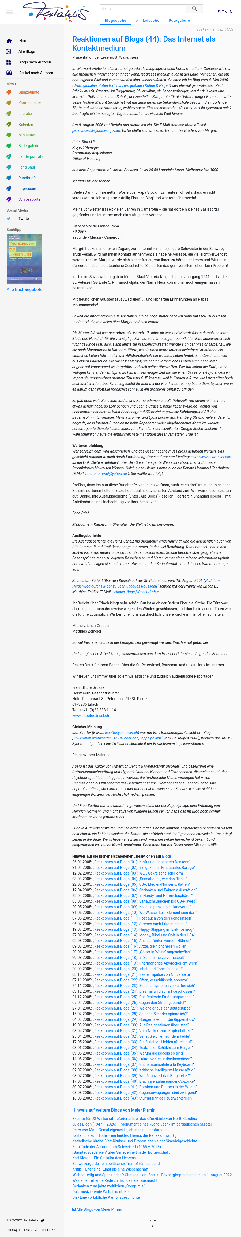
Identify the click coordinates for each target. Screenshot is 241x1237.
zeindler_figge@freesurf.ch (134, 592)
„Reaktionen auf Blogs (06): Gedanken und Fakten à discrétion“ (145, 890)
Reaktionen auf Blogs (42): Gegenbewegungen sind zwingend (145, 1092)
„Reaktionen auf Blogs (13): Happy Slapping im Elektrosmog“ (143, 929)
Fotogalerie (179, 20)
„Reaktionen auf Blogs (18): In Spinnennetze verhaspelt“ (139, 957)
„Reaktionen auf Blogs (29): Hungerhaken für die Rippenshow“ (144, 1019)
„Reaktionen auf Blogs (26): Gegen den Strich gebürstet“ (139, 1002)
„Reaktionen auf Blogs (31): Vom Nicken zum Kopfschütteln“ (143, 1031)
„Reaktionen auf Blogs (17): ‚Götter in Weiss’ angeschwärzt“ (142, 952)
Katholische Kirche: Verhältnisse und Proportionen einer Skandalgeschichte (134, 1141)
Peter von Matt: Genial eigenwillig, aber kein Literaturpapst (120, 1130)
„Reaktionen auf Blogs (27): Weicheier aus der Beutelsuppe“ (142, 1008)
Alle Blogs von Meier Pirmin (97, 1209)
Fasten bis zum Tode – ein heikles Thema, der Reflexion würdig (124, 1135)
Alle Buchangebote (24, 289)
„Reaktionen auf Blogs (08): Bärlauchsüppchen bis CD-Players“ (144, 901)
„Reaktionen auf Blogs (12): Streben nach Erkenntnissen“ (140, 924)
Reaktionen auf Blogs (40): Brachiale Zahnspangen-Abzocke (144, 1081)
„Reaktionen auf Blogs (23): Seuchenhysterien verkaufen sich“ (144, 986)
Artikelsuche (147, 20)
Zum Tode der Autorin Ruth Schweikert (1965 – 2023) (116, 1147)
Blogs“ (167, 856)
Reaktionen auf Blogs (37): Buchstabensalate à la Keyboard (143, 1064)
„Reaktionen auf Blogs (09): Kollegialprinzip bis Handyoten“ (142, 907)
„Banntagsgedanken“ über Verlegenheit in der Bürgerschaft (121, 1152)
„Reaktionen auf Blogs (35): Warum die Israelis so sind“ (138, 1053)
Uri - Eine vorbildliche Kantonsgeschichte (106, 1197)
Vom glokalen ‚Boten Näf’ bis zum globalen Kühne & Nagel (121, 85)
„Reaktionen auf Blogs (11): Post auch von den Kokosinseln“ (142, 918)
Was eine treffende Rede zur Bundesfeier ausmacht (114, 1180)
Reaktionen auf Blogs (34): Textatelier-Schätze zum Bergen (142, 1047)
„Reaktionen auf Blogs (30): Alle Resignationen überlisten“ (141, 1025)
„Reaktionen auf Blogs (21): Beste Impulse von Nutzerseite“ (142, 974)
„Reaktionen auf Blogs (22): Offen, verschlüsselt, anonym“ (140, 980)
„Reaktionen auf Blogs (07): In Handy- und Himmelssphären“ (143, 896)
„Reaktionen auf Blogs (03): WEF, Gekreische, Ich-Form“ (138, 873)
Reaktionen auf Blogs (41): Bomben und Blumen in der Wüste (144, 1087)
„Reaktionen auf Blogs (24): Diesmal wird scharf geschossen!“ (144, 991)
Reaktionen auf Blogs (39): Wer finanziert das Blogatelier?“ (142, 1076)
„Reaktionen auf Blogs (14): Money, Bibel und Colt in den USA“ (144, 935)
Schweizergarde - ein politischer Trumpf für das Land (116, 1163)
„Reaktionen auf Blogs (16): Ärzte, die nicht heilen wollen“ (140, 946)
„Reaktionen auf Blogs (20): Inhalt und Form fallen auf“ (138, 969)
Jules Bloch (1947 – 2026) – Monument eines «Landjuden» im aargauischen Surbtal (142, 1124)
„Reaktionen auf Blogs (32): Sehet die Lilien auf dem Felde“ (141, 1036)
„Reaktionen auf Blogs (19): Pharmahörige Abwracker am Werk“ (145, 963)
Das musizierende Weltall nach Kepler (103, 1192)
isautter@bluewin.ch (121, 732)
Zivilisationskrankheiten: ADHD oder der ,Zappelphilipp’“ (118, 738)
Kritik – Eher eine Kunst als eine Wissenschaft (110, 1169)
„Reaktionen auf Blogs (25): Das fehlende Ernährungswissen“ (143, 997)
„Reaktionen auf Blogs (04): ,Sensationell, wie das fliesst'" (140, 879)
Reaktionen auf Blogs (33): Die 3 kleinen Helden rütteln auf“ (143, 1042)
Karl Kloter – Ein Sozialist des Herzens (104, 1158)
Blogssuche (115, 20)
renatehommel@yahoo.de (106, 474)
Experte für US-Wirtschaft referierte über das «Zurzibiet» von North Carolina (134, 1118)
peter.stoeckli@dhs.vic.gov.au (96, 130)
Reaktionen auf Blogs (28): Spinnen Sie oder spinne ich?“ (141, 1014)
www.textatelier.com (215, 457)
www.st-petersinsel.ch (90, 715)
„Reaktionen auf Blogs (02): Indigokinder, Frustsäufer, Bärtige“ (144, 867)
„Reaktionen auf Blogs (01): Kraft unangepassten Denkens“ (141, 862)
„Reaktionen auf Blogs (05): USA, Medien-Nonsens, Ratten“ (141, 884)
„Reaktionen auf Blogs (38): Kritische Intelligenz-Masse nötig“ (144, 1070)
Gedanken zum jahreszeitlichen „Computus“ (108, 1186)
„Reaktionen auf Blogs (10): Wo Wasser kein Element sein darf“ (145, 912)
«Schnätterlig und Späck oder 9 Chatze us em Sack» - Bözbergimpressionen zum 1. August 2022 (152, 1175)
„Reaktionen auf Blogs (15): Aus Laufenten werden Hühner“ (142, 941)
